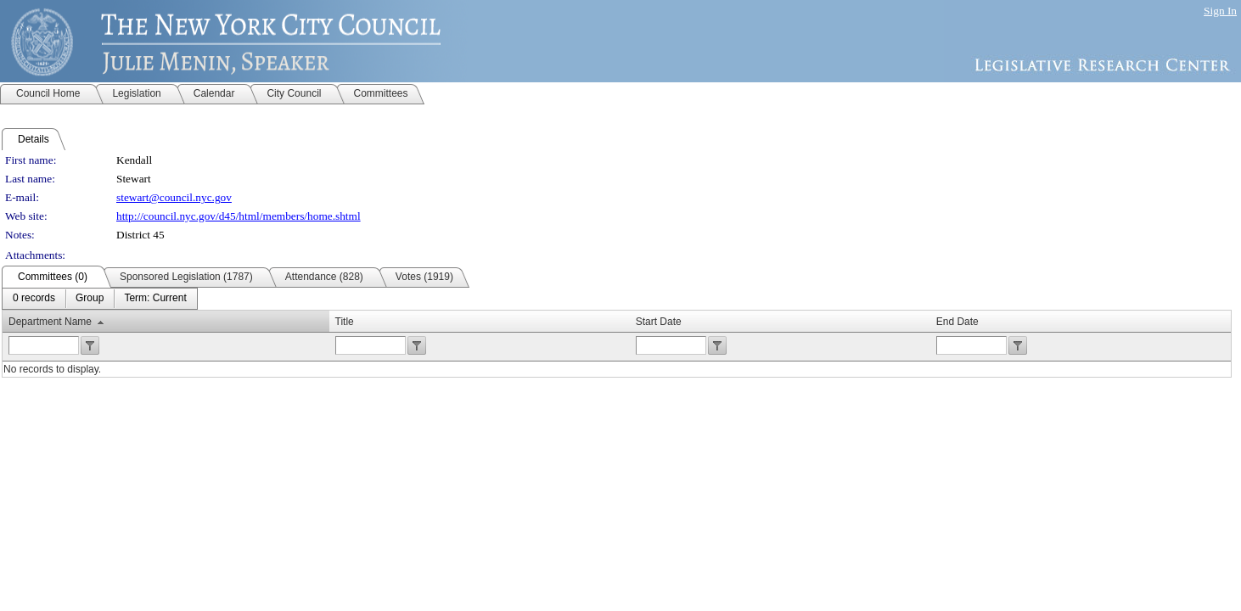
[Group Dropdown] (89, 299)
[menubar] (100, 299)
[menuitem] (34, 299)
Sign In (1220, 10)
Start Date (659, 322)
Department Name (50, 322)
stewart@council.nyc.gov (174, 197)
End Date (957, 322)
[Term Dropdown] (155, 299)
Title (344, 322)
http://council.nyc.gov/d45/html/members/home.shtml (238, 216)
